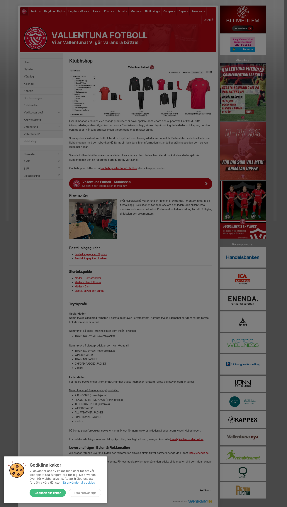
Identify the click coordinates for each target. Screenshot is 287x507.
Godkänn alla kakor (48, 493)
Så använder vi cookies (78, 482)
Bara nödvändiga (85, 493)
